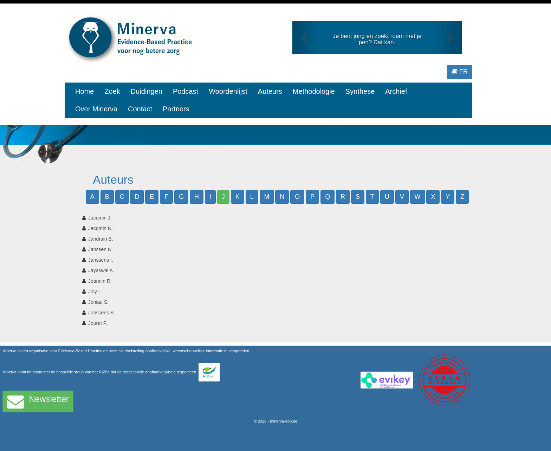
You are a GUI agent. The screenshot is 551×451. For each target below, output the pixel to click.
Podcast (185, 91)
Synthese (360, 91)
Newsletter (38, 401)
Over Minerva (96, 109)
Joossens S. (101, 312)
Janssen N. (100, 249)
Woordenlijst (228, 91)
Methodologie (314, 91)
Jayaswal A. (101, 270)
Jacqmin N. (100, 228)
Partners (176, 109)
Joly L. (95, 291)
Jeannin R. (100, 281)
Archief (396, 91)
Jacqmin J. (100, 218)
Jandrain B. (100, 239)
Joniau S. (98, 302)
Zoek (112, 91)
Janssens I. (100, 260)
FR (460, 71)
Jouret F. (97, 323)
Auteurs (270, 91)
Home (84, 91)
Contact (140, 109)
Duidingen (146, 91)
